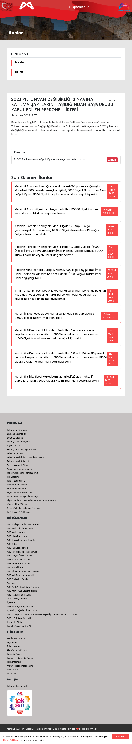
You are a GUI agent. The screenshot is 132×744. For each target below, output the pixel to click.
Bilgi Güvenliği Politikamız (19, 512)
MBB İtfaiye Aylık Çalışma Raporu (22, 591)
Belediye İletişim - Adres (18, 686)
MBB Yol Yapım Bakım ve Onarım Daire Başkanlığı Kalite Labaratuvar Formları (42, 614)
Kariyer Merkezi (14, 662)
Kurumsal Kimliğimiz (16, 488)
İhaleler (20, 62)
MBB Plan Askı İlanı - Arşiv (19, 595)
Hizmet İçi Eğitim (15, 622)
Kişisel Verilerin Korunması (19, 492)
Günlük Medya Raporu (17, 599)
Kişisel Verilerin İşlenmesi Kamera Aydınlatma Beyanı (31, 500)
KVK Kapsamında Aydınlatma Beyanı (23, 496)
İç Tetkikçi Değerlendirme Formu (22, 610)
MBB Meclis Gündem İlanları (20, 528)
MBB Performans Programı (19, 559)
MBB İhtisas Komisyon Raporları (21, 540)
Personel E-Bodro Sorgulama (20, 658)
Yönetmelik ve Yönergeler (18, 504)
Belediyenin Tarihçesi (17, 430)
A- (110, 99)
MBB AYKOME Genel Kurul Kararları (23, 587)
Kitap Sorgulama (14, 654)
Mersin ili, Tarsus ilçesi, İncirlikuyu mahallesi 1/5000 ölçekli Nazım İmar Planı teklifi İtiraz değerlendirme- (56, 211)
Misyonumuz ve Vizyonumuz (20, 469)
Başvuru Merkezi (14, 670)
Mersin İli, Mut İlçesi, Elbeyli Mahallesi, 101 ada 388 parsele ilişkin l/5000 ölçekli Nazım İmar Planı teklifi (55, 316)
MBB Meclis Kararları (16, 532)
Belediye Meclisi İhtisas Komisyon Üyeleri (26, 457)
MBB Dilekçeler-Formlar (18, 579)
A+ (114, 99)
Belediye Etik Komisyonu (18, 442)
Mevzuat (11, 583)
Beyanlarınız (12, 642)
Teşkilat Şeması (14, 445)
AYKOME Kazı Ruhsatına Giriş (20, 666)
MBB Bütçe (12, 544)
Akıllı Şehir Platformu (17, 650)
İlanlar (19, 72)
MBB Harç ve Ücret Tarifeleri (20, 556)
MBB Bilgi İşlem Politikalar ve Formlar (24, 524)
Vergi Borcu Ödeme (16, 638)
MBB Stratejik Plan (15, 567)
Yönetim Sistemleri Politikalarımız (22, 473)
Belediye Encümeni (16, 438)
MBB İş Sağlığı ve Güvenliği (19, 618)
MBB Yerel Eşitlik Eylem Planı (20, 606)
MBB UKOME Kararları (17, 536)
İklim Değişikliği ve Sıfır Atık (19, 626)
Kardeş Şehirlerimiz (16, 481)
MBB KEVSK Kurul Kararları (19, 563)
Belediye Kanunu (15, 453)
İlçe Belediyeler (14, 477)
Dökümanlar (12, 673)
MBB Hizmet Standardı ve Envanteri (23, 571)
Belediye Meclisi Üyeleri (18, 461)
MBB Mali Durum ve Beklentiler (21, 575)
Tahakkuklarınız (14, 646)
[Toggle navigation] (124, 7)
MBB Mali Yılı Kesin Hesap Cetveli (22, 552)
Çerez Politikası (10, 740)
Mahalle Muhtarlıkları (17, 485)
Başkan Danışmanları (16, 434)
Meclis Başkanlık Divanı (17, 465)
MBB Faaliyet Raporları (17, 548)
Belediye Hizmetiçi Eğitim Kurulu (22, 449)
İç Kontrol (11, 602)
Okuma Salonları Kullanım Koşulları (23, 508)
